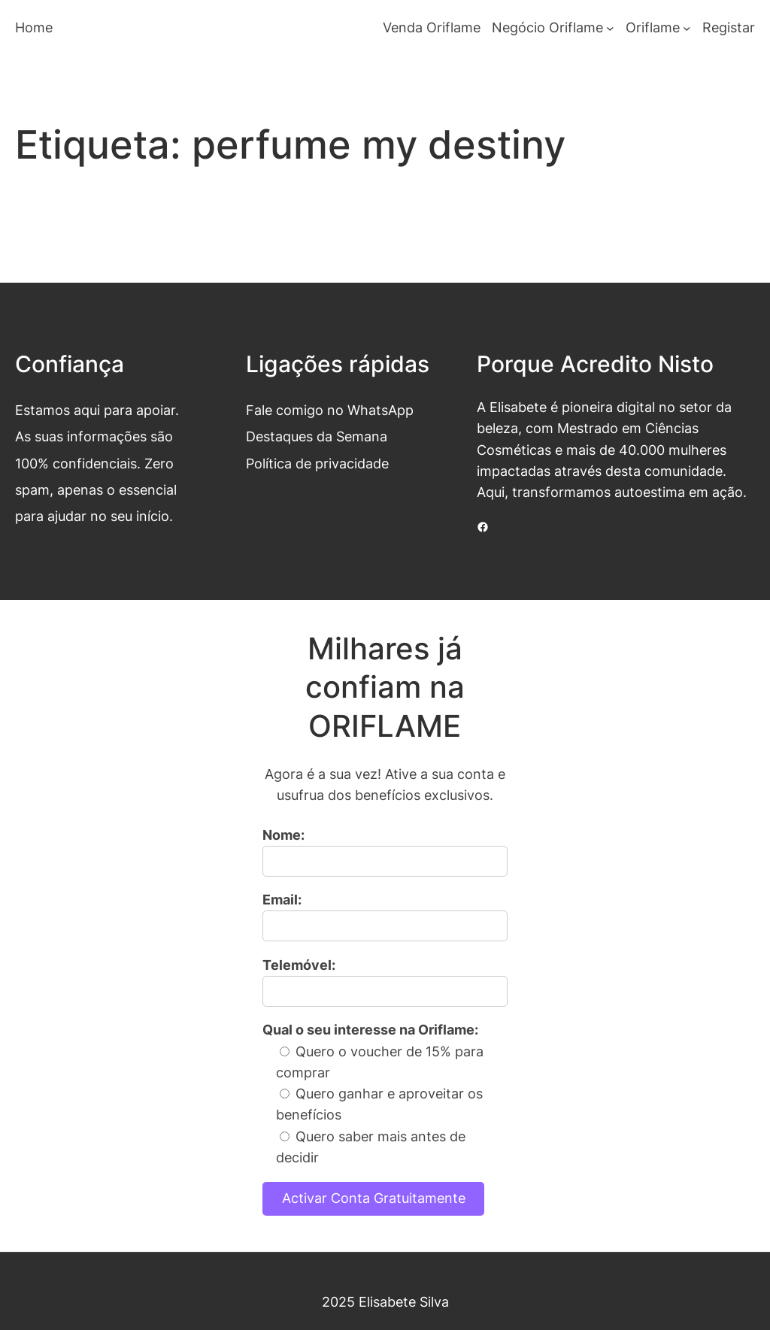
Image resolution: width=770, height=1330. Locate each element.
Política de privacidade (317, 463)
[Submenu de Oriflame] (687, 28)
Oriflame (653, 27)
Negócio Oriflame (547, 27)
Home (34, 27)
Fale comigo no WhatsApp (330, 410)
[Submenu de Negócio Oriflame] (610, 28)
